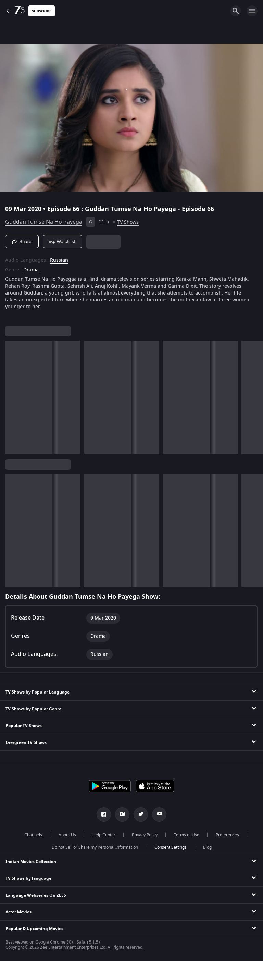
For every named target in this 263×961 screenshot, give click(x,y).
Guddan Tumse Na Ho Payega (43, 222)
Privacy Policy (145, 835)
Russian (59, 260)
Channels (33, 835)
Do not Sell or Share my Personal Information (95, 847)
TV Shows (128, 222)
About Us (67, 835)
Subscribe (41, 11)
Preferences (227, 835)
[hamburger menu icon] (252, 10)
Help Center (103, 835)
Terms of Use (186, 835)
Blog (207, 847)
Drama (31, 269)
